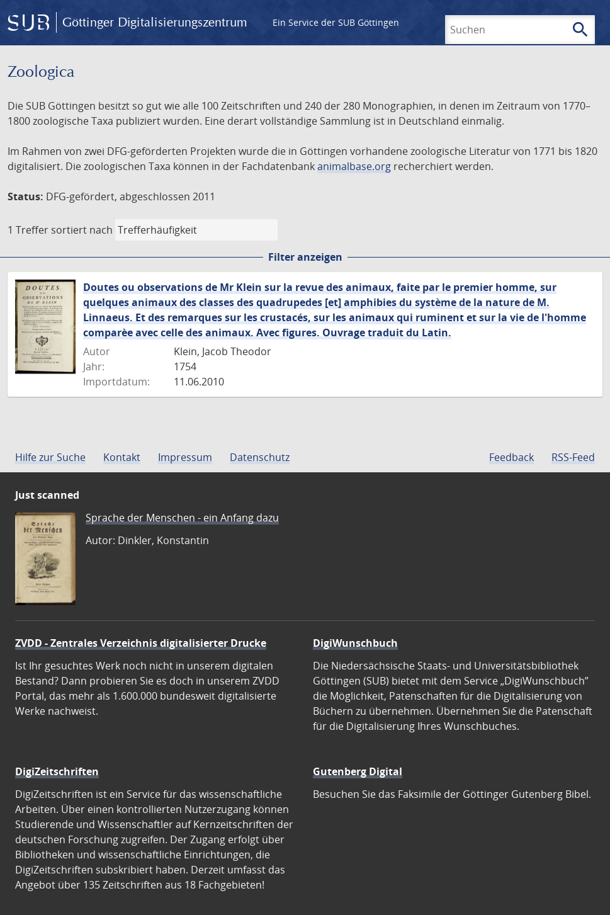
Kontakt (121, 457)
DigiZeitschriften (57, 771)
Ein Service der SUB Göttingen (336, 22)
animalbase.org (354, 166)
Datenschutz (260, 457)
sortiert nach (82, 230)
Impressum (185, 457)
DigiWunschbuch (355, 643)
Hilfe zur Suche (50, 457)
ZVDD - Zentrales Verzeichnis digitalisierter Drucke (140, 643)
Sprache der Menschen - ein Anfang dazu (182, 518)
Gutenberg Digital (357, 771)
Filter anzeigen (305, 257)
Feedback (511, 457)
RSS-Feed (573, 457)
